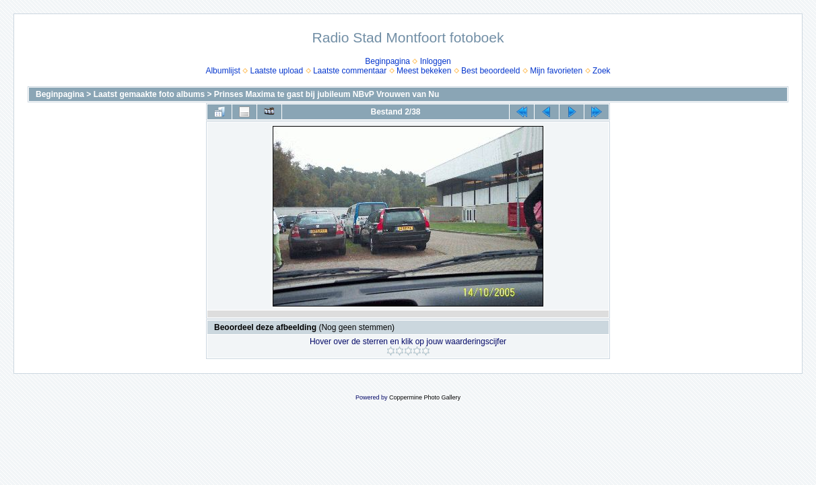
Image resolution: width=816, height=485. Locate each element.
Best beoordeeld (490, 70)
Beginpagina (387, 61)
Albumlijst (222, 70)
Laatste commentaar (349, 70)
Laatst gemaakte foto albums (149, 94)
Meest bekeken (424, 70)
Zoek (601, 70)
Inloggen (435, 61)
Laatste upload (276, 70)
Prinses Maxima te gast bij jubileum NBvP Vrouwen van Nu (327, 94)
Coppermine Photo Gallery (425, 397)
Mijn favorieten (556, 70)
